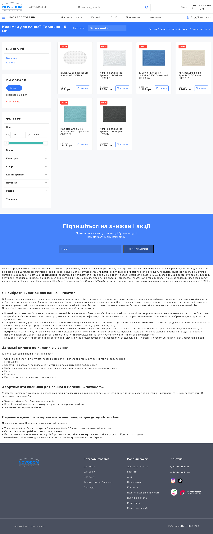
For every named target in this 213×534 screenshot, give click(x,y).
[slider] (6, 143)
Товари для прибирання (97, 482)
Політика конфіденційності (143, 493)
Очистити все (13, 101)
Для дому (89, 477)
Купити (84, 88)
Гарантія (96, 18)
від (8, 135)
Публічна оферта (137, 498)
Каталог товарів (168, 29)
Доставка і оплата (71, 18)
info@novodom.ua (180, 472)
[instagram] (172, 480)
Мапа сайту (133, 503)
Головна (153, 29)
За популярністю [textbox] (100, 28)
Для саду (89, 488)
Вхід (193, 18)
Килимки (11, 63)
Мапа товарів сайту (138, 508)
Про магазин (133, 18)
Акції (114, 18)
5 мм (14, 88)
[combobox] (185, 7)
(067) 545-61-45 (38, 7)
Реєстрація (204, 18)
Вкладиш (11, 58)
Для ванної (184, 29)
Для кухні (89, 467)
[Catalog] (18, 18)
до (29, 135)
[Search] (146, 7)
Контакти (155, 18)
